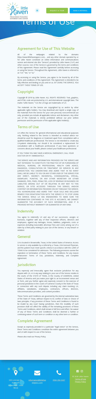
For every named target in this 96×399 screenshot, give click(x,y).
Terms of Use (80, 379)
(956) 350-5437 (59, 380)
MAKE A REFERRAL (80, 11)
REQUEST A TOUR (57, 11)
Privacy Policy (80, 381)
